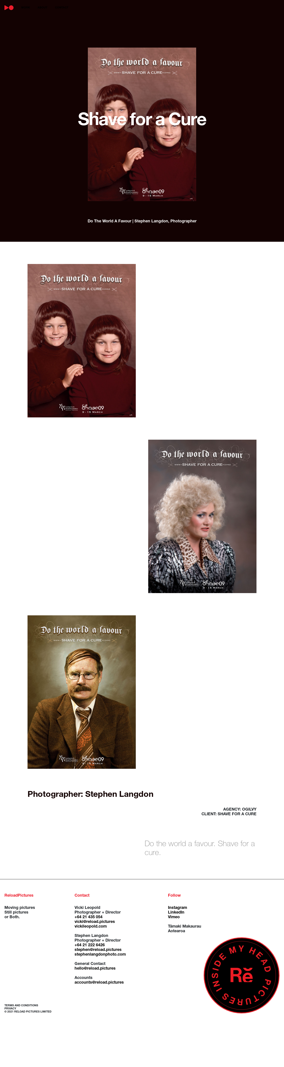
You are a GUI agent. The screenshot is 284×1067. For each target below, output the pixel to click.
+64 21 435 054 (89, 917)
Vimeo (174, 917)
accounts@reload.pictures (99, 983)
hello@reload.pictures (95, 969)
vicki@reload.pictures (95, 922)
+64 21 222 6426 (90, 945)
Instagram (177, 908)
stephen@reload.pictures (98, 950)
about (42, 7)
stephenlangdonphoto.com (100, 955)
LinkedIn (176, 913)
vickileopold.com (91, 927)
